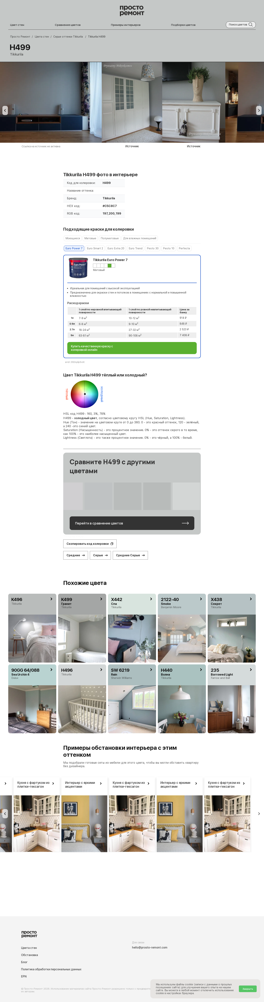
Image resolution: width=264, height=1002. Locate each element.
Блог (24, 962)
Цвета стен (29, 948)
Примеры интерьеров (125, 25)
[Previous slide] (5, 110)
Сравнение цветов (67, 25)
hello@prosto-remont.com (149, 947)
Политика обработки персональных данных (51, 969)
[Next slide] (259, 110)
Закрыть (248, 988)
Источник (132, 146)
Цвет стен (17, 25)
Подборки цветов (183, 25)
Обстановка (29, 955)
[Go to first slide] (259, 813)
